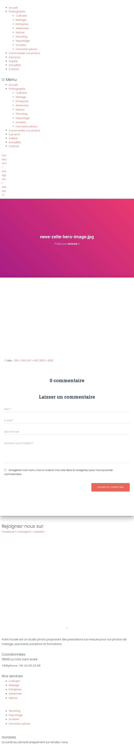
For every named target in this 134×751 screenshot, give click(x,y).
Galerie (13, 59)
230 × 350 (19, 356)
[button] (54, 77)
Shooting (21, 35)
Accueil (13, 7)
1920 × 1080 (46, 356)
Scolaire (21, 43)
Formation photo (26, 47)
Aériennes (22, 27)
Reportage (22, 39)
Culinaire (21, 15)
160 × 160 (32, 356)
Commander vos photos (24, 51)
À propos (14, 55)
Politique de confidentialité (81, 747)
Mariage (21, 19)
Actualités (15, 63)
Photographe (17, 11)
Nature (20, 31)
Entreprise (22, 23)
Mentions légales (50, 747)
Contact (14, 67)
